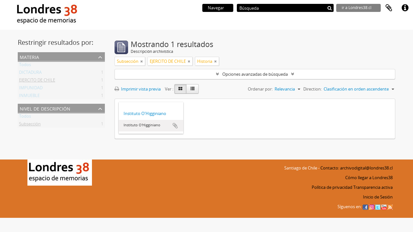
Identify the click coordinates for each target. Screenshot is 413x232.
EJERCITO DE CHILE (37, 81)
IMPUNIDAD (31, 89)
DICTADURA (30, 73)
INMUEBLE (29, 97)
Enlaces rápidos (405, 8)
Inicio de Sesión (378, 197)
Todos (25, 66)
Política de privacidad (332, 187)
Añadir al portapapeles (175, 125)
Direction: (312, 89)
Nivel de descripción (45, 108)
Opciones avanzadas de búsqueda (255, 74)
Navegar (216, 8)
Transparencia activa (373, 187)
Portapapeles (389, 8)
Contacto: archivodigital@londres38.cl (356, 168)
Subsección (30, 125)
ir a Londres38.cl (356, 7)
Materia (29, 56)
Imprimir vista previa (138, 89)
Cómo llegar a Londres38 (369, 177)
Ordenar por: (260, 89)
